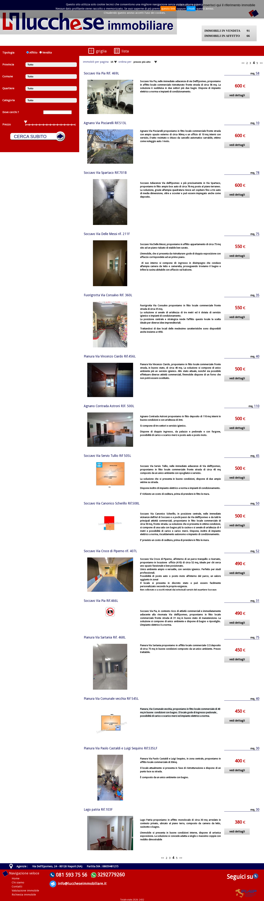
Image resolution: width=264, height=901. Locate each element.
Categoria (8, 100)
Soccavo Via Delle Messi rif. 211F (107, 234)
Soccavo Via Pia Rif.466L (101, 601)
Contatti (17, 886)
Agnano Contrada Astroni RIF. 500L (109, 406)
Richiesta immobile (24, 894)
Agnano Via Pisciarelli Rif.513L (105, 123)
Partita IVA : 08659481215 (102, 866)
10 (257, 123)
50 (257, 503)
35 (257, 295)
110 (256, 406)
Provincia (8, 64)
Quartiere (8, 88)
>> (261, 63)
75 (257, 234)
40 (257, 356)
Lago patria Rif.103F (98, 809)
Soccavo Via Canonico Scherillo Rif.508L (112, 503)
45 (257, 456)
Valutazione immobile (25, 890)
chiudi (191, 8)
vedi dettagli (237, 95)
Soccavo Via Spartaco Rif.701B (105, 173)
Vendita (46, 52)
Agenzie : (22, 866)
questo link (168, 8)
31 (257, 601)
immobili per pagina (96, 61)
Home (15, 878)
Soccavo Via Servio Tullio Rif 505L (107, 456)
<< (242, 63)
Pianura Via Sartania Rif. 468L (105, 637)
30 (257, 748)
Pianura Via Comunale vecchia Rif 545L (111, 698)
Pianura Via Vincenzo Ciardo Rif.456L (110, 356)
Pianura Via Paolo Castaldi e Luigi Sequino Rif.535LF (120, 748)
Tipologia (8, 52)
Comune (7, 76)
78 (257, 173)
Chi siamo (18, 882)
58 (257, 73)
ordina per (124, 61)
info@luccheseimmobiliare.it (82, 883)
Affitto (33, 52)
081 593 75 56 (71, 875)
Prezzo (6, 124)
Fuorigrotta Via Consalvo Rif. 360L (108, 295)
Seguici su (242, 876)
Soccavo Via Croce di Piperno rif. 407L (110, 551)
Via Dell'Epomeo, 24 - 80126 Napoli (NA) (57, 866)
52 (257, 551)
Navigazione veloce (24, 873)
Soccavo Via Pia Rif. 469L (101, 73)
